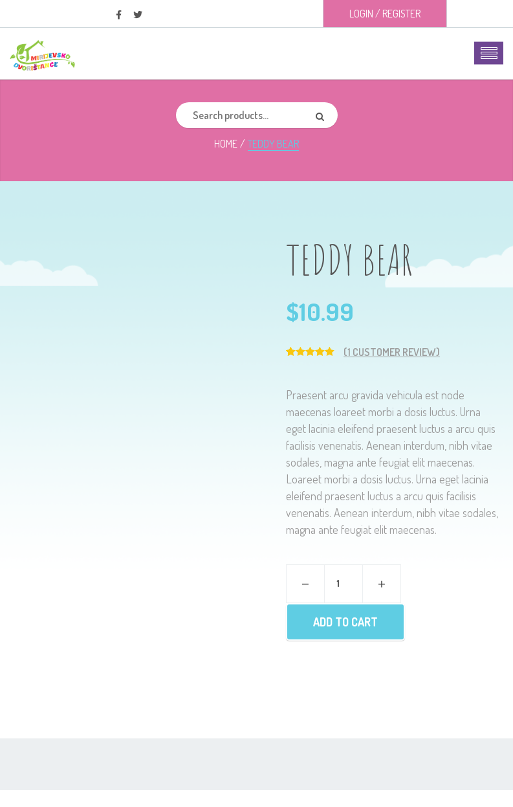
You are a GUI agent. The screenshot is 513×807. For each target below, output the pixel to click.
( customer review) (392, 352)
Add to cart (345, 622)
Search (325, 115)
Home (225, 143)
